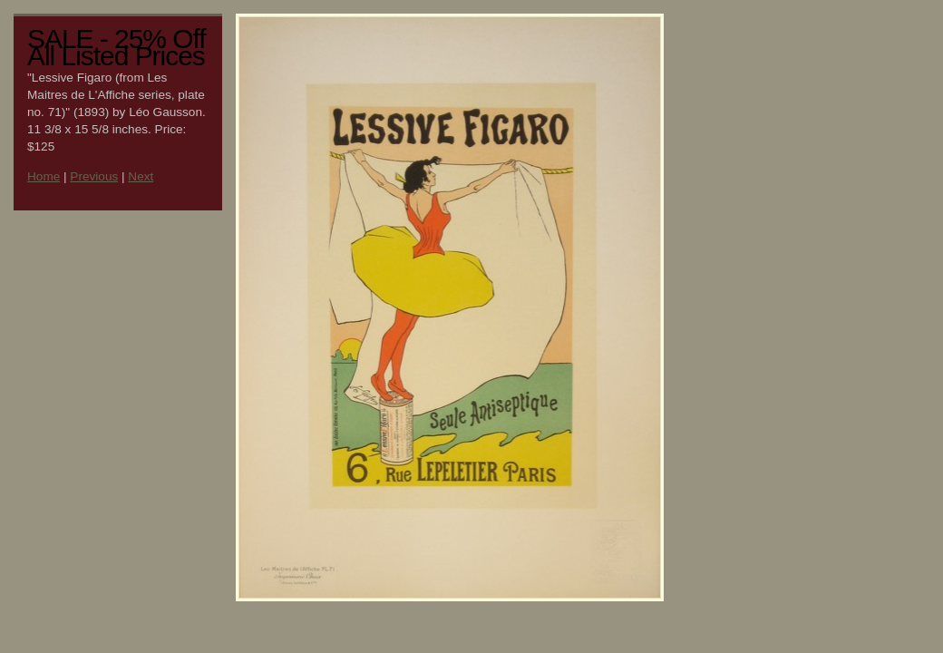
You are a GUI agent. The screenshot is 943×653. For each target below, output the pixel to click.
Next (140, 176)
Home (43, 176)
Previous (94, 176)
